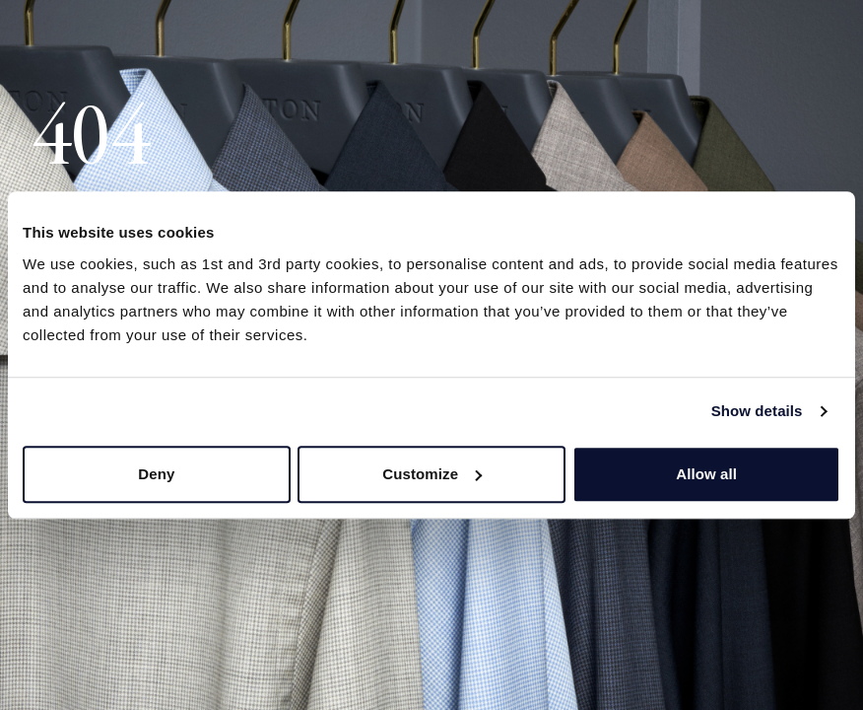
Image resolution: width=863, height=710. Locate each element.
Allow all (706, 473)
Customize (432, 473)
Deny (156, 473)
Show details (757, 410)
